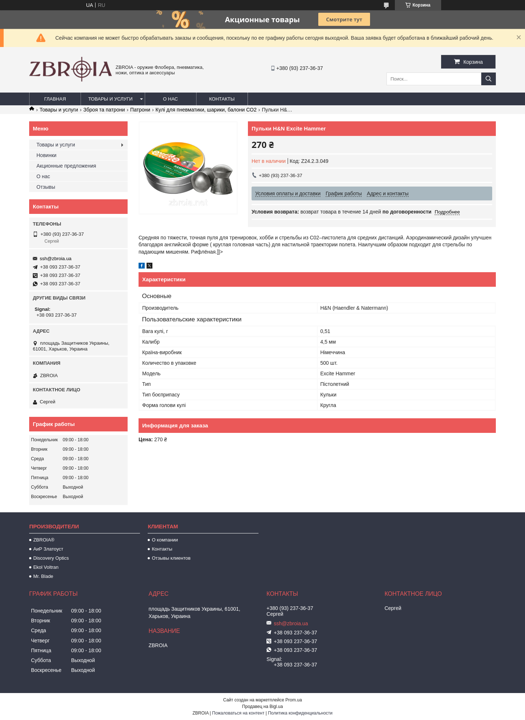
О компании (165, 540)
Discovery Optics (51, 558)
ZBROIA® (43, 540)
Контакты (221, 99)
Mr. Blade (43, 576)
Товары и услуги (110, 99)
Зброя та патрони (104, 110)
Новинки (46, 155)
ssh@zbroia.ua (55, 258)
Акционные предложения (66, 166)
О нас (170, 99)
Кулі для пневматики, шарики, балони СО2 (206, 110)
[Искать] (488, 79)
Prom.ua (293, 700)
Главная (55, 99)
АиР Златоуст (48, 549)
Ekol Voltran (45, 567)
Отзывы (45, 187)
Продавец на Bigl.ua (262, 706)
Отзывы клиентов (171, 558)
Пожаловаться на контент (238, 713)
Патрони (140, 110)
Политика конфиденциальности (300, 713)
